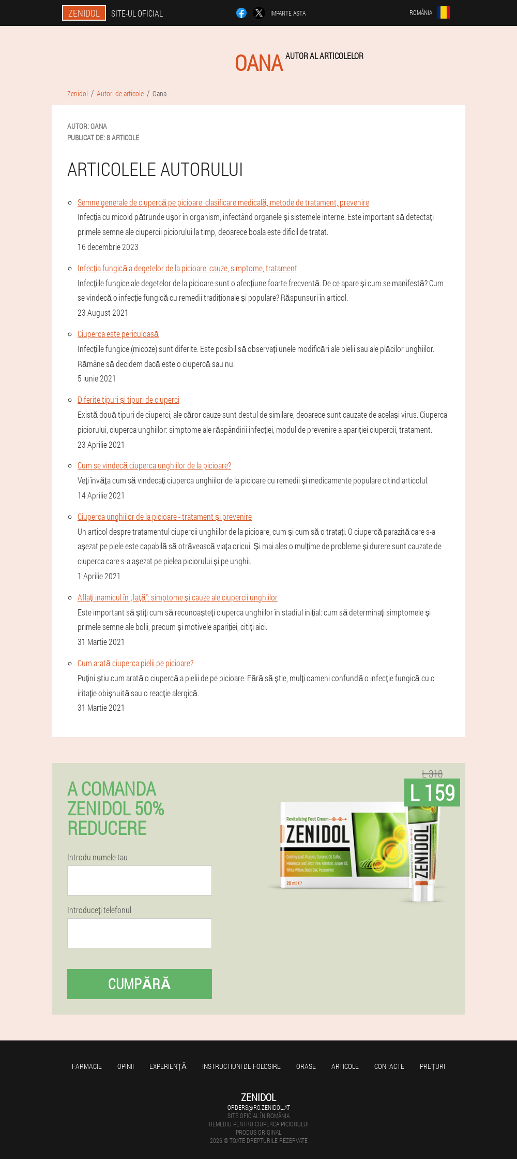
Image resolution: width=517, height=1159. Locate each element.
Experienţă (168, 1066)
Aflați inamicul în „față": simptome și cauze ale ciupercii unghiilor (178, 597)
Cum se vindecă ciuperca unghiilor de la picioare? (154, 465)
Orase (306, 1066)
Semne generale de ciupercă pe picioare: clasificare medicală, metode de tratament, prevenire (223, 202)
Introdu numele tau (97, 857)
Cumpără (139, 983)
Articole (345, 1066)
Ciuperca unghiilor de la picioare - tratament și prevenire (165, 516)
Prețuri (433, 1066)
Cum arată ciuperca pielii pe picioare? (135, 662)
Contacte (389, 1066)
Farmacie (87, 1066)
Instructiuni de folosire (241, 1066)
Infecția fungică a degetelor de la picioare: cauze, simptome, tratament (187, 267)
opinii (125, 1066)
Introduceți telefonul (99, 910)
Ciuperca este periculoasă (118, 333)
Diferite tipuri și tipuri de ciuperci (128, 399)
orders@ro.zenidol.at (258, 1107)
